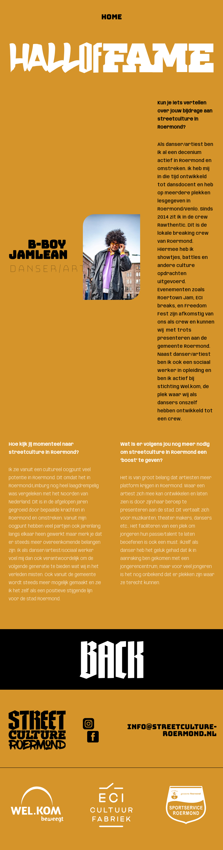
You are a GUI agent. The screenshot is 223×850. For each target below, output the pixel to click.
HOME (111, 16)
